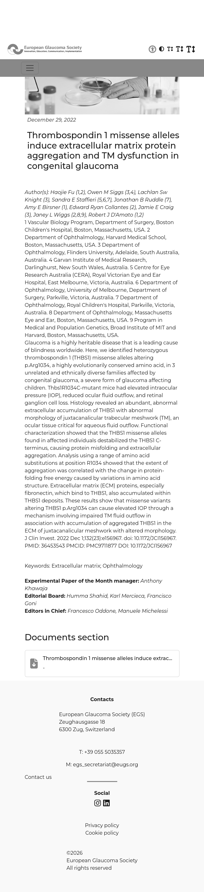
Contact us (38, 777)
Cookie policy (102, 833)
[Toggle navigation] (30, 68)
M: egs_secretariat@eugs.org (102, 765)
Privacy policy (102, 825)
